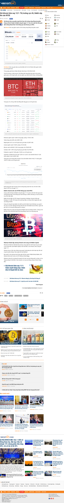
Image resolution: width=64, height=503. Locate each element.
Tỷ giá (28, 10)
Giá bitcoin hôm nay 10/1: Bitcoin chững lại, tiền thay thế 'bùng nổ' (25, 278)
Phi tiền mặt (34, 10)
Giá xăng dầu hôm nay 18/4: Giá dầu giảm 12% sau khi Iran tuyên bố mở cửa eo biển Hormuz (38, 463)
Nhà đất (3, 369)
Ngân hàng (9, 10)
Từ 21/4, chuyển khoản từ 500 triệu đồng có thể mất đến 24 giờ (32, 357)
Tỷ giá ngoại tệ (12, 484)
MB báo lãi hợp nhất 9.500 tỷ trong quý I (31, 346)
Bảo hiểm (24, 10)
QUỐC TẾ (17, 7)
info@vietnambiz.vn (7, 500)
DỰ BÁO (8, 7)
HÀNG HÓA (13, 7)
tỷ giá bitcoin (26, 295)
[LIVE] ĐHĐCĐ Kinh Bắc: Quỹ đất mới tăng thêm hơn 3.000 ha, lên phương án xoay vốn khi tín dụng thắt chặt (21, 367)
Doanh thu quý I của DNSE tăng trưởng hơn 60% (13, 384)
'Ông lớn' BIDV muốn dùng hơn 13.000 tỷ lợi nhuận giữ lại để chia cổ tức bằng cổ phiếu (33, 354)
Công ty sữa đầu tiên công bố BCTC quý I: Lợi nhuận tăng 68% (16, 373)
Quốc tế (36, 316)
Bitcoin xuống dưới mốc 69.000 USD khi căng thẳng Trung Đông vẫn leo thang (10, 343)
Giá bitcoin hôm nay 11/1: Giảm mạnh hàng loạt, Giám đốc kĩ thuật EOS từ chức (15, 268)
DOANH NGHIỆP (37, 7)
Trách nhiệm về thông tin (6, 501)
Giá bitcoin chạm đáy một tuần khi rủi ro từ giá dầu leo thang (11, 356)
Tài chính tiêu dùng (42, 10)
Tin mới (4, 364)
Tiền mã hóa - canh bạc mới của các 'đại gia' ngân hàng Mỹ (41, 313)
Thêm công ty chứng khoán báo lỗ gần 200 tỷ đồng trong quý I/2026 (6, 425)
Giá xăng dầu (57, 484)
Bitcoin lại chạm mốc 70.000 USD (7, 353)
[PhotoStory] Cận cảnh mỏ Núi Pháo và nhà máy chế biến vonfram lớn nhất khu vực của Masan (57, 443)
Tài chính (3, 10)
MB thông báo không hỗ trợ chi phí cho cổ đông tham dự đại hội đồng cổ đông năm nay (15, 476)
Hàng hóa (35, 467)
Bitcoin (6, 295)
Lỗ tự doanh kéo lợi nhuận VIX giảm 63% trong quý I (36, 406)
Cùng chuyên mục (28, 328)
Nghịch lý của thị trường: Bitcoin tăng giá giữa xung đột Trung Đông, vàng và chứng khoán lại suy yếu (11, 350)
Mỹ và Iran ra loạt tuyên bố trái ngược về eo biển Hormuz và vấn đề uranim (38, 473)
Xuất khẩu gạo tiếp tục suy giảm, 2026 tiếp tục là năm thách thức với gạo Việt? (58, 463)
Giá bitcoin (6, 67)
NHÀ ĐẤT (26, 7)
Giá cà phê (37, 484)
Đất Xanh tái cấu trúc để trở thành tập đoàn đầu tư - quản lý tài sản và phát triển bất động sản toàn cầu (21, 407)
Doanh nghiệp (4, 375)
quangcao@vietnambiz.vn (55, 496)
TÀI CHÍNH (21, 7)
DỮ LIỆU (48, 7)
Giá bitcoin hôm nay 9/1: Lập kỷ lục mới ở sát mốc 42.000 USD (24, 281)
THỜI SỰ (4, 7)
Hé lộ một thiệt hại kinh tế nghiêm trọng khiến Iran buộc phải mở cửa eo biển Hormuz (36, 426)
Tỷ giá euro (27, 484)
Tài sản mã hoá (17, 10)
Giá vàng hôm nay (5, 484)
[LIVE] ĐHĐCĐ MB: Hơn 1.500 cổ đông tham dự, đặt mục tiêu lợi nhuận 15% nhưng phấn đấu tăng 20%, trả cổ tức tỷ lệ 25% (33, 349)
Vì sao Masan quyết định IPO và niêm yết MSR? (37, 453)
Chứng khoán (4, 386)
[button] (26, 320)
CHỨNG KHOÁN (31, 7)
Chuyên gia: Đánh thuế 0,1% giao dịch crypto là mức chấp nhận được (11, 347)
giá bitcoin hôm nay (18, 295)
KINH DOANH (44, 7)
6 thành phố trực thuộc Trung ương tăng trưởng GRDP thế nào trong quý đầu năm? (21, 390)
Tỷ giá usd (17, 484)
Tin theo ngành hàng (51, 11)
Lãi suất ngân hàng (51, 484)
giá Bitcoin (11, 295)
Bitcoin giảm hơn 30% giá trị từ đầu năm (41, 305)
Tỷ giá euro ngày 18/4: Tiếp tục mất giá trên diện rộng (33, 343)
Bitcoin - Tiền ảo (9, 321)
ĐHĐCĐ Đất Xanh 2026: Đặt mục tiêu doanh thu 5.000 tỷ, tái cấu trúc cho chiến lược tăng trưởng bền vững (7, 407)
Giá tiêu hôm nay (43, 484)
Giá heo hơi (32, 484)
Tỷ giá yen (22, 484)
